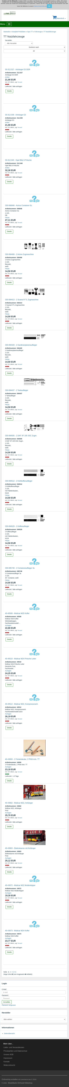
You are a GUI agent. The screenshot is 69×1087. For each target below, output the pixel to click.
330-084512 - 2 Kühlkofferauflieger (18, 481)
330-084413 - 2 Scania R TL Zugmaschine (21, 300)
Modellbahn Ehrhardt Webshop (20, 1083)
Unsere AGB (8, 1054)
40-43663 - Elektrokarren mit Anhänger (20, 848)
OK (49, 6)
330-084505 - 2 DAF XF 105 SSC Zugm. (21, 436)
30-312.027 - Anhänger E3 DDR (17, 69)
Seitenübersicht (9, 1033)
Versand (20, 82)
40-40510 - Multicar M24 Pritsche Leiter (20, 659)
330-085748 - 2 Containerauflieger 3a (19, 568)
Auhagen (8, 625)
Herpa (7, 217)
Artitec (7, 77)
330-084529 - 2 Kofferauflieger (17, 526)
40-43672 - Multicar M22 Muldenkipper (20, 885)
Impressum (8, 1058)
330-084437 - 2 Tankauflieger (16, 390)
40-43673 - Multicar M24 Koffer (17, 931)
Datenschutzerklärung (40, 6)
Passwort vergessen (9, 1005)
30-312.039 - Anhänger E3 (15, 115)
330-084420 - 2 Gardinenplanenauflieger (21, 345)
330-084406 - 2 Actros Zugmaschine (19, 254)
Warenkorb (59, 18)
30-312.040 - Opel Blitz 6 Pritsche (18, 160)
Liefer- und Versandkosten (14, 1047)
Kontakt (7, 1062)
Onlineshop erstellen (10, 1079)
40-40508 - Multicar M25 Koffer (17, 613)
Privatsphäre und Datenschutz (15, 1051)
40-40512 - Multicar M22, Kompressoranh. (21, 704)
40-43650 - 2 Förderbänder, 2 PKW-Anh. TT (22, 759)
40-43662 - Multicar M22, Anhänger (19, 803)
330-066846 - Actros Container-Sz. (18, 205)
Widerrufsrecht (9, 1065)
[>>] (14, 972)
